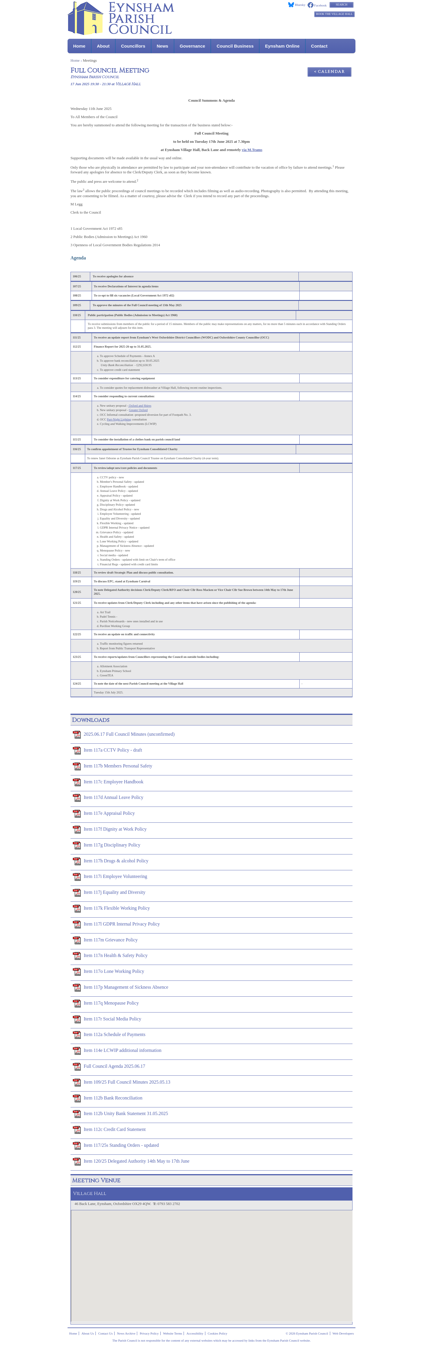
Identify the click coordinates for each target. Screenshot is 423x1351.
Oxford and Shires (139, 405)
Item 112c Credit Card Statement (109, 1129)
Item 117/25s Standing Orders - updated (116, 1145)
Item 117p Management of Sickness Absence (120, 987)
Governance (192, 45)
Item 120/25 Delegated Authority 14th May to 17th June (131, 1161)
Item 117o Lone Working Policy (108, 971)
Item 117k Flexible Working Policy (111, 908)
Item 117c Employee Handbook (108, 782)
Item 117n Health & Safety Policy (110, 956)
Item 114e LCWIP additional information (117, 1050)
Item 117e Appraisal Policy (104, 813)
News (162, 45)
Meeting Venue (96, 1180)
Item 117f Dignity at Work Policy (110, 829)
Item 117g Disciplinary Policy (106, 845)
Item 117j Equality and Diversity (109, 892)
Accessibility (195, 1333)
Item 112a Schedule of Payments (109, 1035)
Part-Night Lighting (119, 419)
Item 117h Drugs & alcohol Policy (110, 861)
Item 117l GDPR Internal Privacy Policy (116, 924)
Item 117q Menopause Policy (106, 1003)
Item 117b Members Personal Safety (112, 766)
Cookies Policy (217, 1333)
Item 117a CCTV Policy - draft (107, 750)
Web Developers (343, 1333)
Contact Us (105, 1333)
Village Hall (128, 84)
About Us (87, 1333)
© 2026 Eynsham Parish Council (307, 1333)
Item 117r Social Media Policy (107, 1019)
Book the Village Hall (334, 14)
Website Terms (172, 1333)
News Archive (126, 1333)
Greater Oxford (138, 410)
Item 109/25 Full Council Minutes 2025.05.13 (121, 1082)
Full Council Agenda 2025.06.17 (109, 1066)
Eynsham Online (282, 45)
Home (79, 45)
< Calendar (329, 71)
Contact (319, 45)
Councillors (133, 45)
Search (341, 4)
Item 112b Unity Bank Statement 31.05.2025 (120, 1114)
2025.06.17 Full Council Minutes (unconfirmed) (123, 734)
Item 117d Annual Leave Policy (108, 797)
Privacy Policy (149, 1333)
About (103, 45)
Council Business (235, 45)
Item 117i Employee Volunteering (110, 876)
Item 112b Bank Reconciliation (107, 1098)
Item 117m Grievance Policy (105, 940)
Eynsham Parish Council (94, 77)
